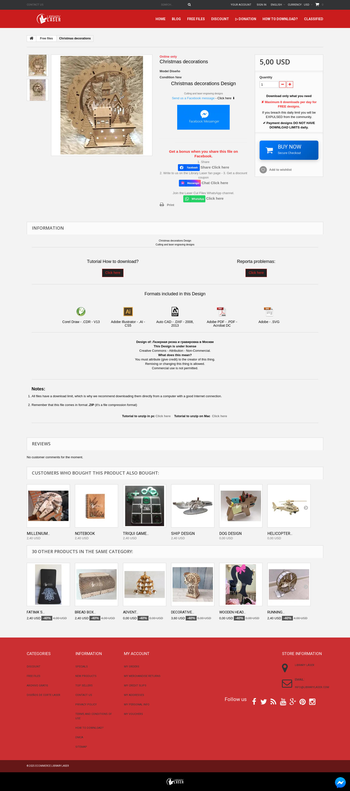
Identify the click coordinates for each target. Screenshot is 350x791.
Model (164, 71)
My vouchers (133, 714)
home (161, 19)
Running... (276, 612)
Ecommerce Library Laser (52, 765)
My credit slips (135, 685)
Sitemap (81, 746)
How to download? (280, 19)
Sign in (261, 4)
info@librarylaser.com (312, 687)
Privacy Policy (86, 704)
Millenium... (38, 533)
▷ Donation (245, 19)
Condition (167, 77)
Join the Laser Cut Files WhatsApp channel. (203, 193)
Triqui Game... (136, 533)
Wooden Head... (232, 612)
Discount (220, 19)
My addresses (134, 695)
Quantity (266, 77)
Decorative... (182, 612)
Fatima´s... (36, 612)
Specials (81, 666)
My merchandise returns (142, 676)
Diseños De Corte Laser (43, 695)
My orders (131, 666)
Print (170, 205)
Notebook (85, 533)
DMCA (79, 737)
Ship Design (183, 533)
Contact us (35, 4)
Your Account (241, 4)
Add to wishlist (280, 169)
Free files (196, 19)
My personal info (136, 704)
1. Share (204, 162)
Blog (176, 19)
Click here (112, 273)
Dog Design (230, 533)
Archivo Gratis (37, 685)
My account (136, 653)
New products (85, 676)
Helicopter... (279, 533)
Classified (313, 19)
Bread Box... (85, 612)
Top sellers (84, 685)
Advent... (130, 612)
